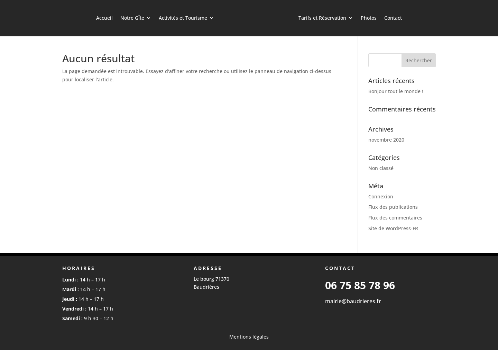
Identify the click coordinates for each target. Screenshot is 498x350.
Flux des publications (393, 207)
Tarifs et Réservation (322, 18)
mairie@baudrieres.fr (353, 301)
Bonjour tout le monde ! (395, 91)
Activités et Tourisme (183, 18)
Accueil (104, 18)
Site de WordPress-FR (393, 228)
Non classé (381, 168)
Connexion (380, 196)
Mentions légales (249, 336)
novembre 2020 (386, 139)
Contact (393, 18)
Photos (369, 18)
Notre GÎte (132, 18)
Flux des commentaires (395, 217)
